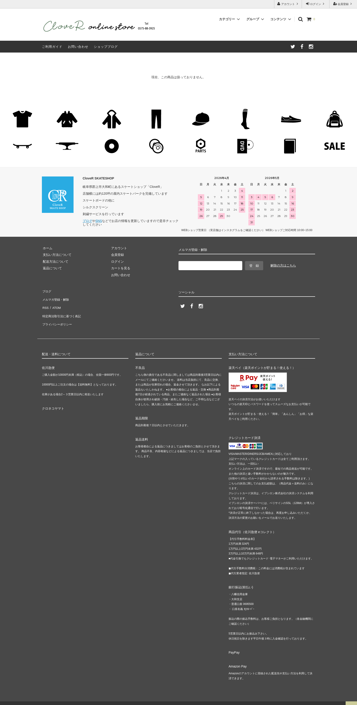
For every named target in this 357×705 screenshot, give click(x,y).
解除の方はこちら (283, 265)
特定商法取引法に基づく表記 (62, 310)
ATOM (55, 304)
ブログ (87, 221)
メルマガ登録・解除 (56, 297)
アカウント (288, 4)
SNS (98, 221)
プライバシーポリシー (58, 317)
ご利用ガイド (52, 46)
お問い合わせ (78, 46)
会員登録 (343, 4)
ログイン (316, 4)
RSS (45, 304)
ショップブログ (106, 46)
